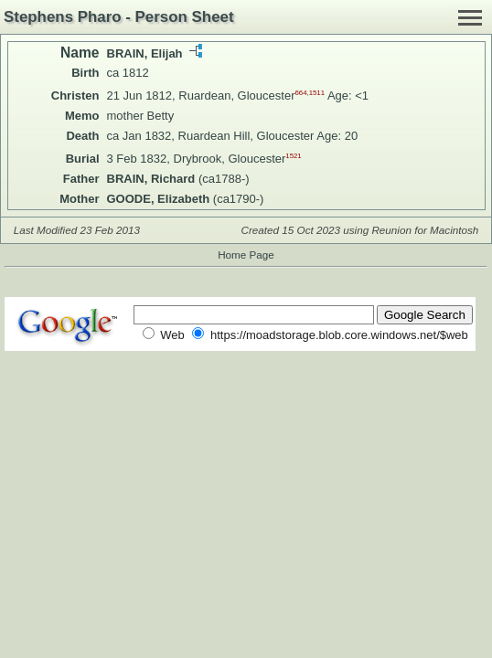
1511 (317, 93)
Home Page (246, 254)
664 (300, 93)
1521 (293, 156)
